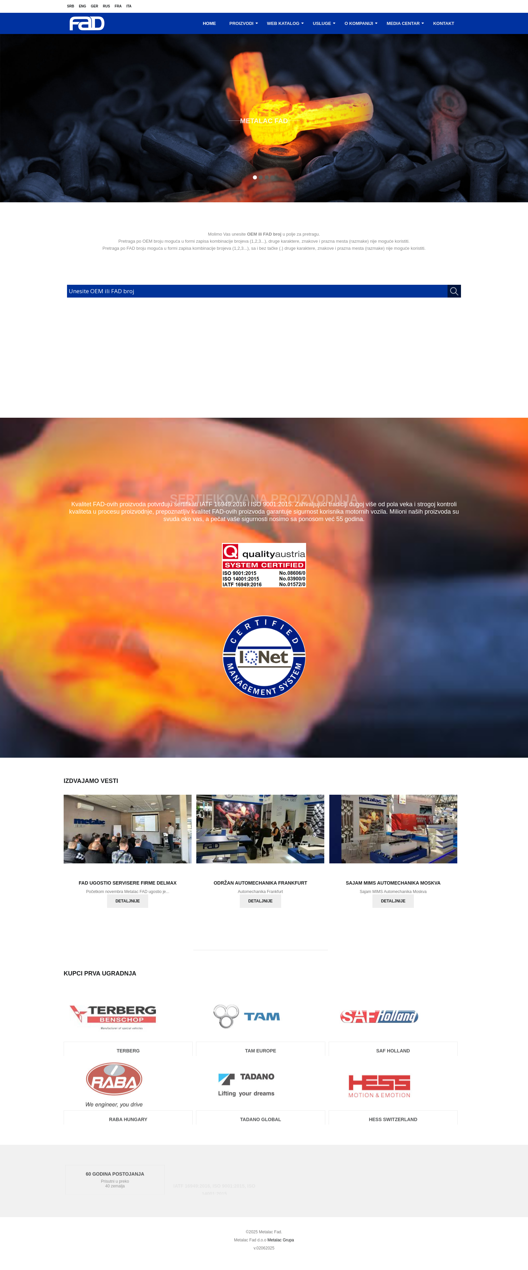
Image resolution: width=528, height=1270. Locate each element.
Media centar (403, 23)
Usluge (322, 23)
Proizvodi (241, 23)
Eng (82, 6)
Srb (70, 6)
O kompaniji (358, 23)
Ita (128, 6)
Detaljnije (128, 901)
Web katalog (283, 23)
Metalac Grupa (280, 1240)
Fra (118, 6)
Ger (94, 6)
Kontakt (443, 23)
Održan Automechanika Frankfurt (260, 883)
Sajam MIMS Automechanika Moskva (393, 883)
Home (209, 23)
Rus (106, 6)
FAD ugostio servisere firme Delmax (128, 883)
